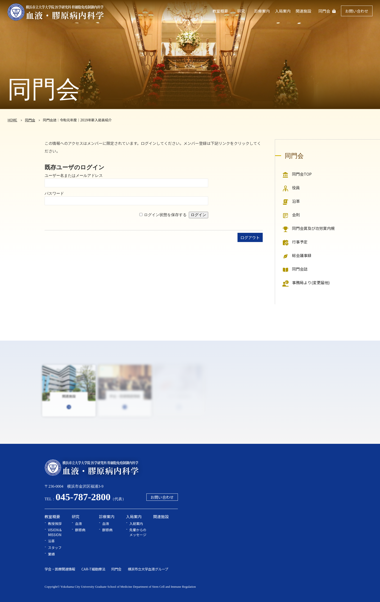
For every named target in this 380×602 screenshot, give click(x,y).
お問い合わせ (356, 11)
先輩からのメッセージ (137, 532)
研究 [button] (241, 11)
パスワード (54, 193)
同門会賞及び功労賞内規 (313, 228)
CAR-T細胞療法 (93, 568)
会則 (296, 215)
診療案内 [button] (262, 11)
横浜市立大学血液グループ (148, 568)
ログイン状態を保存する (165, 215)
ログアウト (250, 237)
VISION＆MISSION (55, 532)
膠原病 (80, 530)
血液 (78, 523)
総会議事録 (301, 255)
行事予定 (300, 242)
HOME (12, 119)
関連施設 (303, 11)
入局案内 (136, 523)
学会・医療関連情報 (60, 568)
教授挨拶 (55, 523)
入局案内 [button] (283, 11)
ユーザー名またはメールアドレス (74, 175)
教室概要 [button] (220, 11)
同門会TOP (302, 174)
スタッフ (55, 547)
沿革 (296, 201)
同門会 (324, 11)
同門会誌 (300, 269)
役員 (296, 187)
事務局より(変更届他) (311, 282)
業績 (51, 554)
